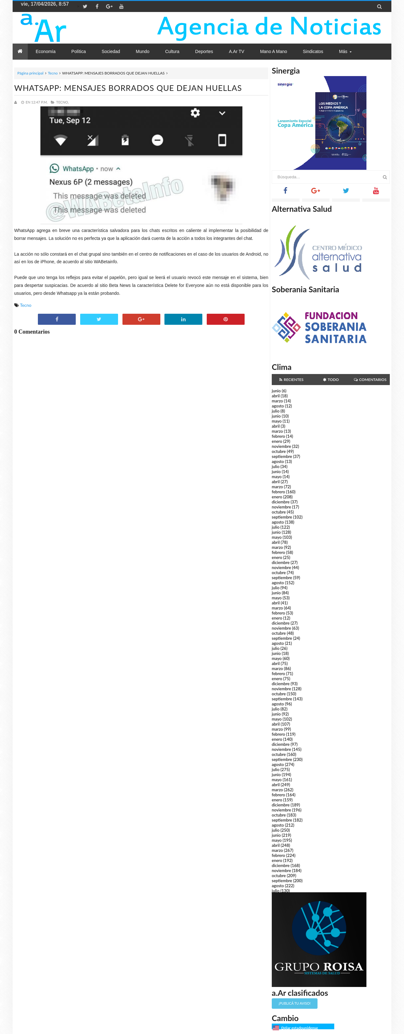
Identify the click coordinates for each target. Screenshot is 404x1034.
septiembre (282, 456)
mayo (277, 421)
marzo (277, 400)
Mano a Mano (273, 51)
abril (276, 395)
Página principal (30, 73)
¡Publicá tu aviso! (295, 1003)
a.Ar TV (236, 51)
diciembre (281, 501)
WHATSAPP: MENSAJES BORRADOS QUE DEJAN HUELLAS (128, 87)
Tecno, (62, 102)
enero (277, 441)
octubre (279, 451)
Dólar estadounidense (299, 1027)
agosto (278, 405)
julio (275, 410)
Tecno (53, 73)
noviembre (281, 446)
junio (276, 390)
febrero (278, 436)
